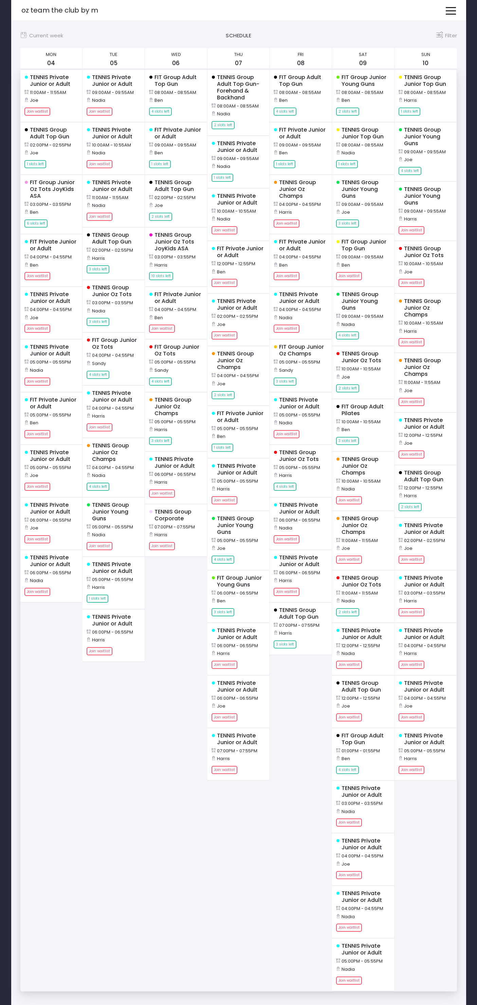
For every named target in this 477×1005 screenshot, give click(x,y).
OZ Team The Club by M (59, 10)
